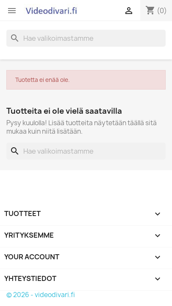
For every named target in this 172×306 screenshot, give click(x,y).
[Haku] (86, 38)
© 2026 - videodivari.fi (40, 294)
